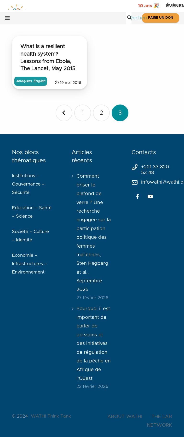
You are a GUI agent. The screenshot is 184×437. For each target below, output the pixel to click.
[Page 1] (82, 113)
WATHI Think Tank (51, 416)
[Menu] (7, 18)
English (39, 81)
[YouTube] (150, 197)
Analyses (23, 81)
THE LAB (161, 416)
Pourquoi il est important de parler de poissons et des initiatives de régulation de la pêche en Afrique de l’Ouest (93, 343)
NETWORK (159, 425)
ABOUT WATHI (124, 416)
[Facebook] (138, 197)
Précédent (64, 113)
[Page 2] (101, 113)
